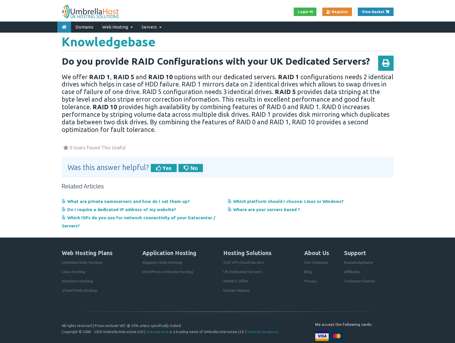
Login (299, 12)
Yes (164, 166)
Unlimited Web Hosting (82, 262)
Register (333, 12)
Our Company (316, 262)
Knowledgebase (358, 262)
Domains (84, 25)
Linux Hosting (74, 271)
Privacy (310, 281)
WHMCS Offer (236, 281)
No (191, 166)
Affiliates (352, 271)
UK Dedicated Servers (243, 271)
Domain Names (236, 290)
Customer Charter (360, 281)
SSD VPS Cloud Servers (244, 262)
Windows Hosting (77, 281)
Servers (151, 25)
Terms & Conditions (264, 332)
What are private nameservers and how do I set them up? (132, 200)
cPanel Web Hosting (80, 290)
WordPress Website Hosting (167, 271)
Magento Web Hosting (162, 262)
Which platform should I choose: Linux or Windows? (292, 200)
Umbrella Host (157, 332)
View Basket (376, 11)
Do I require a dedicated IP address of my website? (125, 208)
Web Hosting (117, 25)
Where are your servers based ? (268, 208)
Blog (308, 271)
